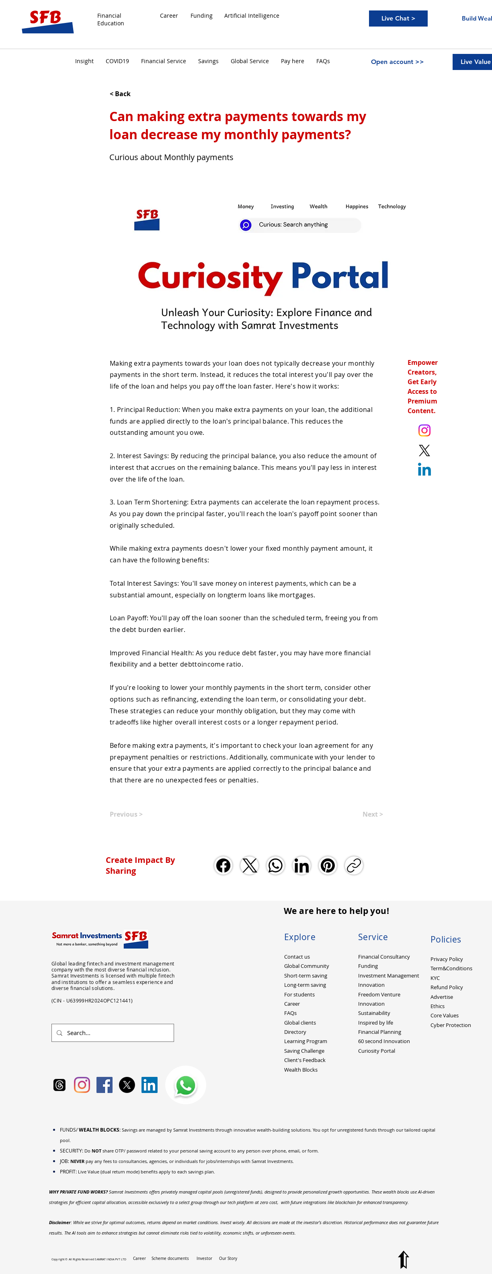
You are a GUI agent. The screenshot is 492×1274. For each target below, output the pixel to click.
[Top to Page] (404, 1260)
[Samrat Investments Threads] (59, 1085)
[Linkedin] (424, 471)
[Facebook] (223, 865)
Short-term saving (305, 975)
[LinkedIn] (302, 865)
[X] (127, 1085)
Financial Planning (379, 1031)
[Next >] (363, 814)
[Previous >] (136, 814)
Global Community (306, 965)
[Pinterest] (328, 865)
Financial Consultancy (384, 956)
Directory (295, 1031)
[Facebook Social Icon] (104, 1085)
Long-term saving (305, 984)
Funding (368, 965)
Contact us (297, 956)
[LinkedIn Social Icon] (149, 1085)
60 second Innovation (384, 1041)
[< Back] (136, 94)
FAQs (290, 1013)
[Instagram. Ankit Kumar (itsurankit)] (424, 430)
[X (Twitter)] (249, 865)
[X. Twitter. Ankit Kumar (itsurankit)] (424, 451)
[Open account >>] (397, 62)
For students (299, 994)
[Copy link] (354, 865)
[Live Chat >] (398, 18)
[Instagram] (82, 1085)
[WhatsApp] (275, 865)
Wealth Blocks (301, 1069)
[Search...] (112, 1032)
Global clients (300, 1022)
